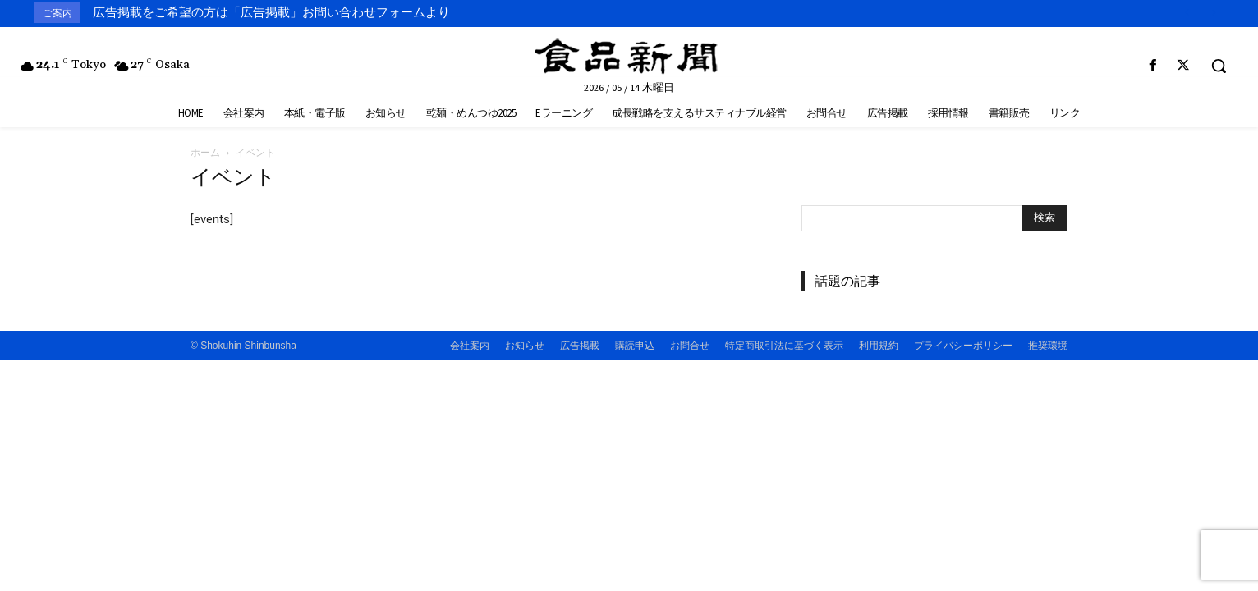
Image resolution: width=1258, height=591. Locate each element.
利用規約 (878, 345)
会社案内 (469, 345)
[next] (1213, 12)
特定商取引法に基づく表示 (784, 345)
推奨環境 (1047, 345)
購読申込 (634, 345)
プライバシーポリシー (963, 345)
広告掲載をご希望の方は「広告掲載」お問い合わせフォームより (271, 12)
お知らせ (524, 345)
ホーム (205, 152)
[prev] (1187, 12)
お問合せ (689, 345)
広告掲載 (579, 345)
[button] (1218, 65)
